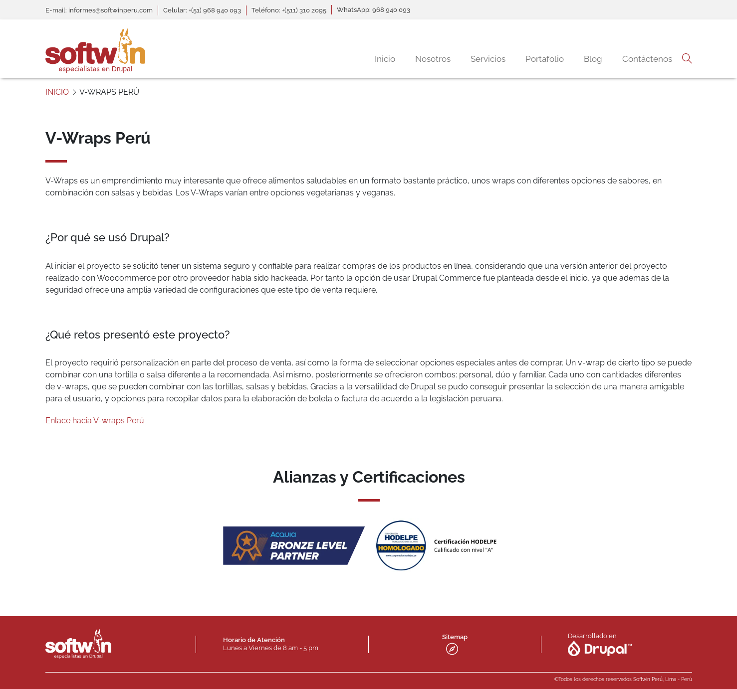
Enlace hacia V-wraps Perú (94, 420)
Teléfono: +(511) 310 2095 (288, 10)
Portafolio (544, 59)
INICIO (57, 92)
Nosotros (433, 59)
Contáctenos (647, 59)
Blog (593, 59)
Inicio (385, 59)
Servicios (488, 59)
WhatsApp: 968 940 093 (373, 9)
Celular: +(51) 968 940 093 (202, 10)
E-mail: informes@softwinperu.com (99, 10)
